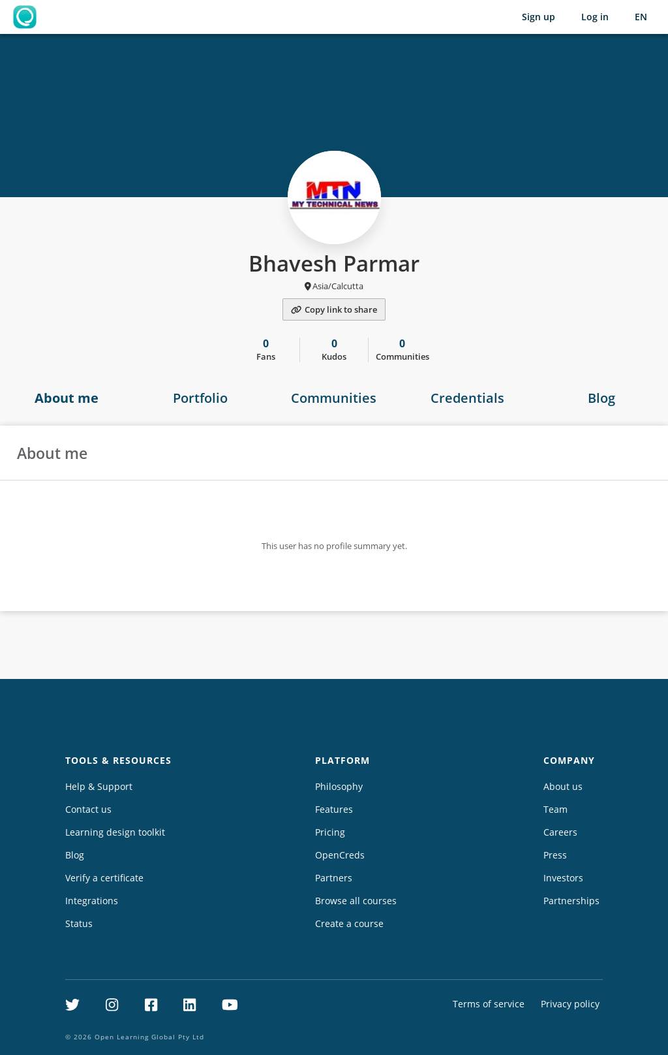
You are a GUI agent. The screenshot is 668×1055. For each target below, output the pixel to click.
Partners (333, 878)
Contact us (88, 809)
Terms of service (488, 1004)
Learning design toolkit (115, 832)
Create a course (349, 923)
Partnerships (571, 900)
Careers (560, 832)
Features (334, 809)
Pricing (330, 832)
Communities (333, 398)
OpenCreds (340, 855)
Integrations (91, 900)
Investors (563, 878)
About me (67, 398)
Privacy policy (570, 1004)
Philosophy (339, 786)
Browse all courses (356, 900)
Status (79, 923)
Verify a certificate (104, 878)
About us (563, 786)
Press (555, 855)
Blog (601, 398)
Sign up (538, 16)
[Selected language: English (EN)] (641, 17)
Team (555, 809)
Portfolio (200, 398)
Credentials (467, 398)
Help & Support (98, 786)
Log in (595, 16)
